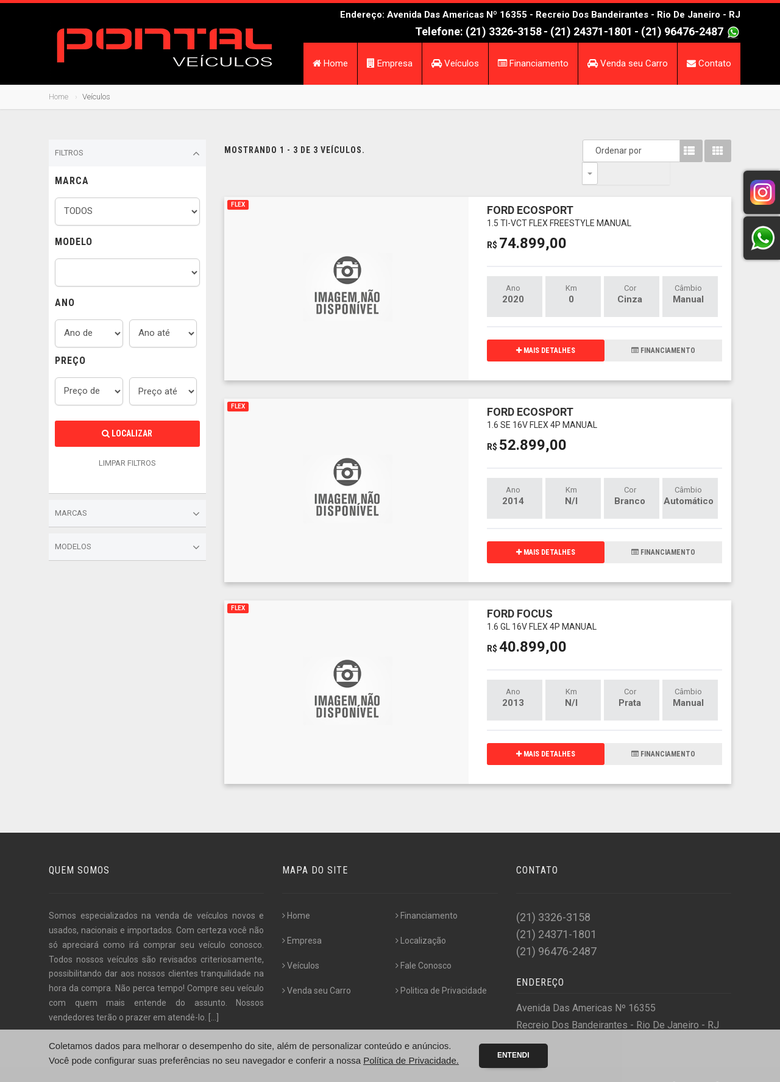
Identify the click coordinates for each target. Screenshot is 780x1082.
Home (330, 63)
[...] (213, 995)
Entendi (513, 1055)
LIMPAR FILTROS (127, 463)
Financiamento (533, 63)
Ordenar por (593, 150)
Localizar (127, 433)
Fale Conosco (423, 943)
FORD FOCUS (542, 596)
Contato (709, 63)
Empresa (390, 63)
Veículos (455, 63)
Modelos (127, 547)
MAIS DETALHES (545, 328)
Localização (420, 918)
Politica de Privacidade (441, 968)
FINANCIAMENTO (663, 328)
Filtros (127, 153)
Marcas (127, 513)
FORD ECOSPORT (559, 193)
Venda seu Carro (627, 63)
